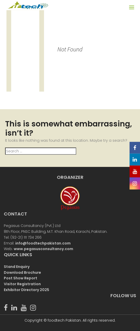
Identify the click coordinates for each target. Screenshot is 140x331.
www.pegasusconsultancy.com (43, 248)
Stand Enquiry (17, 266)
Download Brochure (22, 272)
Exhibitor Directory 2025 (26, 289)
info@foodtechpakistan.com (43, 243)
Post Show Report (20, 278)
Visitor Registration (22, 283)
